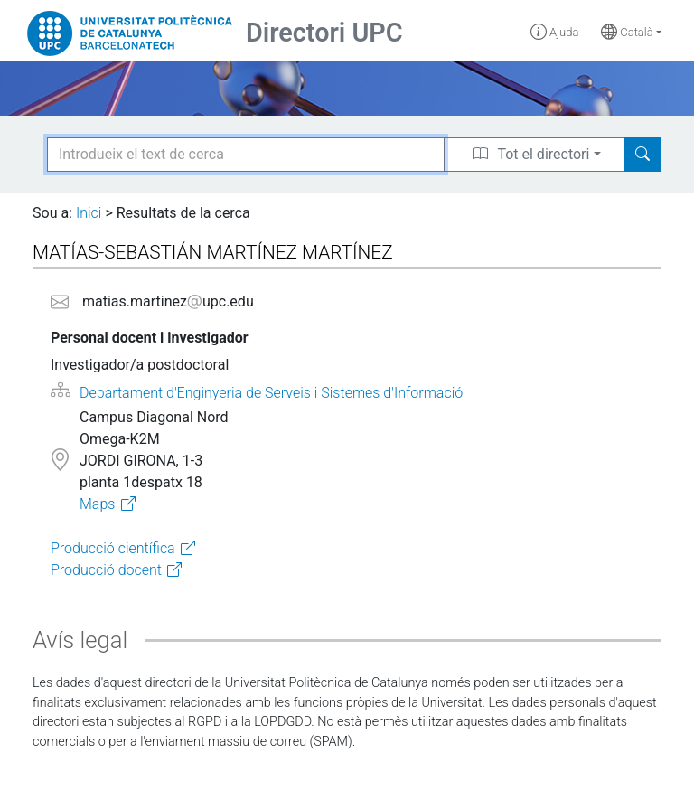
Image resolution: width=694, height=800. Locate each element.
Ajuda (554, 32)
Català (627, 32)
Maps (97, 504)
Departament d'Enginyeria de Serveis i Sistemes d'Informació (271, 392)
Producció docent (106, 570)
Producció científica (113, 548)
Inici (88, 212)
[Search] (642, 154)
